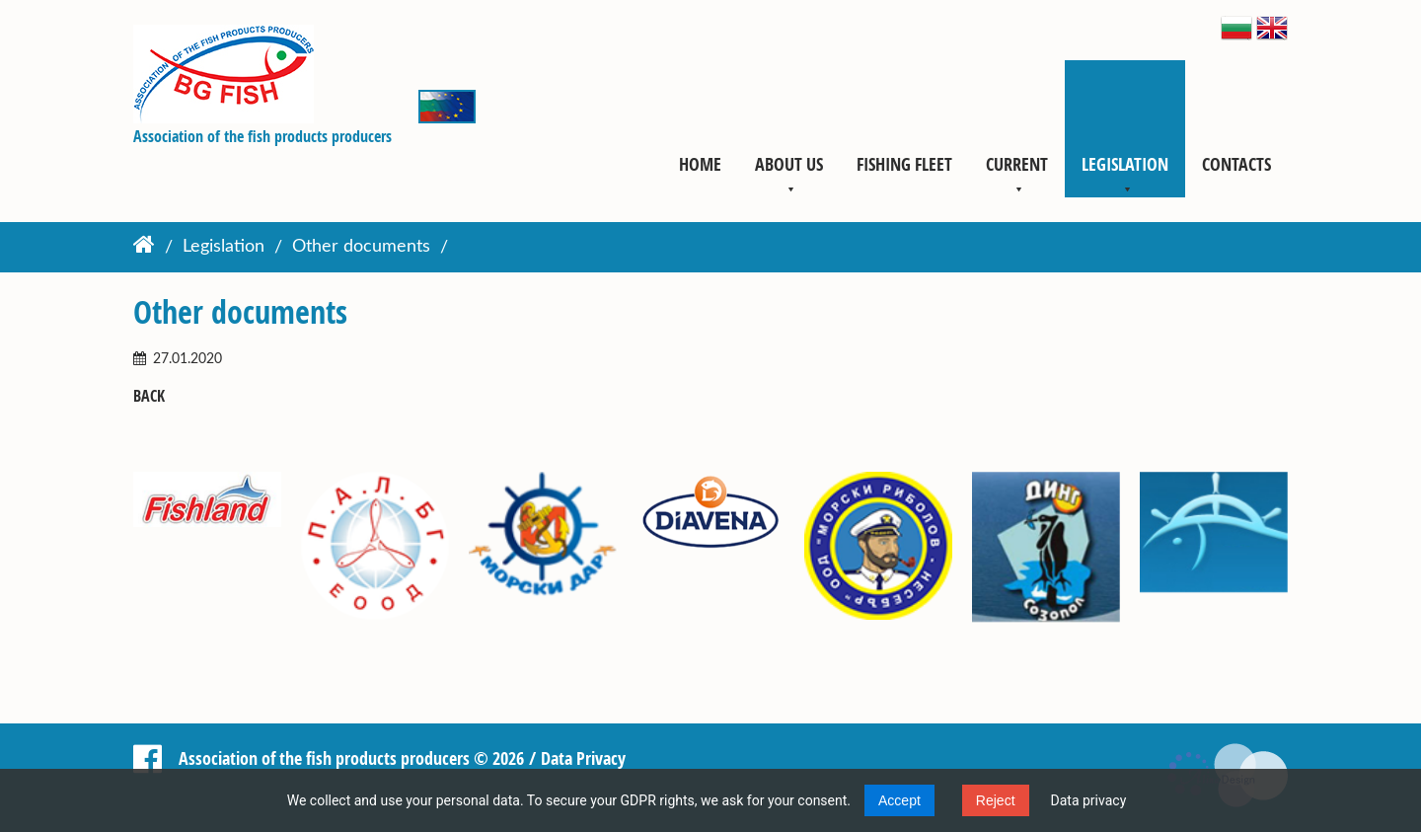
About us (789, 164)
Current (1017, 164)
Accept (899, 800)
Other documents (361, 248)
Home (700, 164)
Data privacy (1089, 800)
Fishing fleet (904, 164)
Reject (995, 800)
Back (149, 396)
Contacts (1236, 164)
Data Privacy (583, 758)
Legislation (1125, 164)
